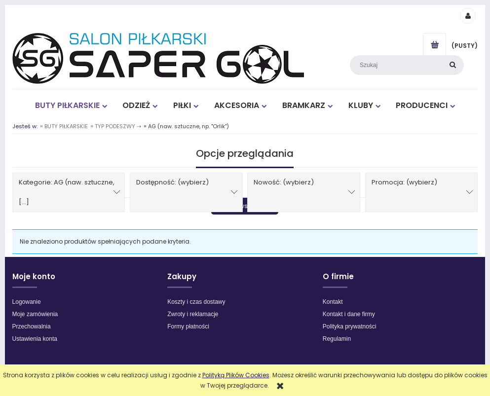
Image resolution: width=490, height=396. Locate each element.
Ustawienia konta (34, 338)
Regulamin (337, 338)
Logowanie (26, 301)
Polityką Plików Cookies (235, 375)
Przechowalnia (31, 326)
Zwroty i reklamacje (192, 314)
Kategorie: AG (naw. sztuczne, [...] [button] (66, 192)
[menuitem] (71, 105)
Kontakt (333, 301)
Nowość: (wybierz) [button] (284, 182)
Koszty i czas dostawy (196, 301)
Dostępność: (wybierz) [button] (172, 182)
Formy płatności (188, 326)
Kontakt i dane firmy (349, 314)
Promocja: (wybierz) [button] (404, 182)
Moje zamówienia (35, 314)
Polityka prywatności (350, 326)
